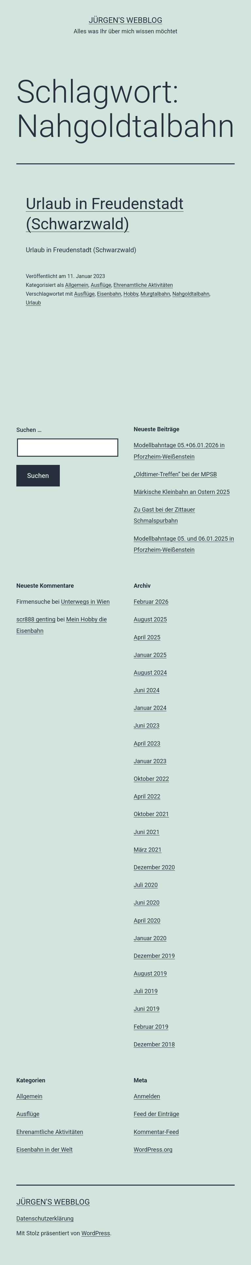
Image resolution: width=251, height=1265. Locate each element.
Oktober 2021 (151, 814)
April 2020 (147, 920)
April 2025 (147, 637)
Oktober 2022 (151, 778)
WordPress (95, 1233)
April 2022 (147, 796)
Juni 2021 (146, 832)
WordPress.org (153, 1149)
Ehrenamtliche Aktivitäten (143, 285)
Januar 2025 (150, 654)
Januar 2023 (150, 761)
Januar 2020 (150, 938)
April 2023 (147, 743)
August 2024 (150, 672)
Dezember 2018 (154, 1044)
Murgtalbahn (155, 294)
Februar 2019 (151, 1026)
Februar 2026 (151, 601)
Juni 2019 (146, 1008)
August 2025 (150, 619)
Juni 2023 (146, 725)
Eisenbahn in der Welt (44, 1149)
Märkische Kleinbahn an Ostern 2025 (182, 491)
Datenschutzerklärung (45, 1218)
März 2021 (147, 849)
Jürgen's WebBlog (125, 20)
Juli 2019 (146, 991)
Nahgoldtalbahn (190, 294)
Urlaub (33, 303)
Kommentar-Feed (156, 1131)
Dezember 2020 (154, 867)
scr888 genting (36, 619)
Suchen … (29, 429)
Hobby (131, 294)
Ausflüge (101, 285)
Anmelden (147, 1096)
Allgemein (76, 285)
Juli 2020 (146, 884)
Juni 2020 (146, 902)
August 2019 (150, 973)
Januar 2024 (150, 707)
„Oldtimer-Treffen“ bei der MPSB (175, 474)
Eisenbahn (109, 294)
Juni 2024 (146, 690)
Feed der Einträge (156, 1113)
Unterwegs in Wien (85, 601)
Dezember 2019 (154, 955)
